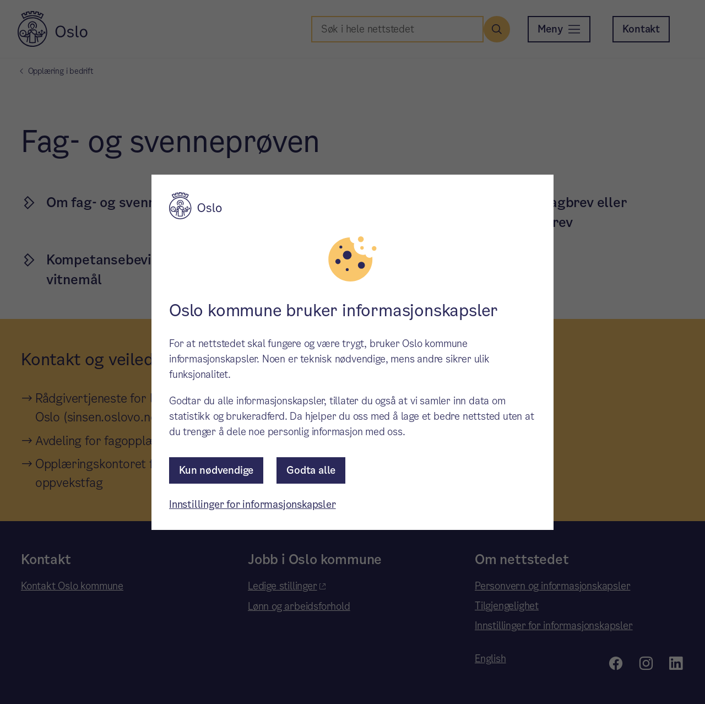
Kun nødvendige (216, 470)
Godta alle (310, 470)
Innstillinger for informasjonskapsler (252, 504)
